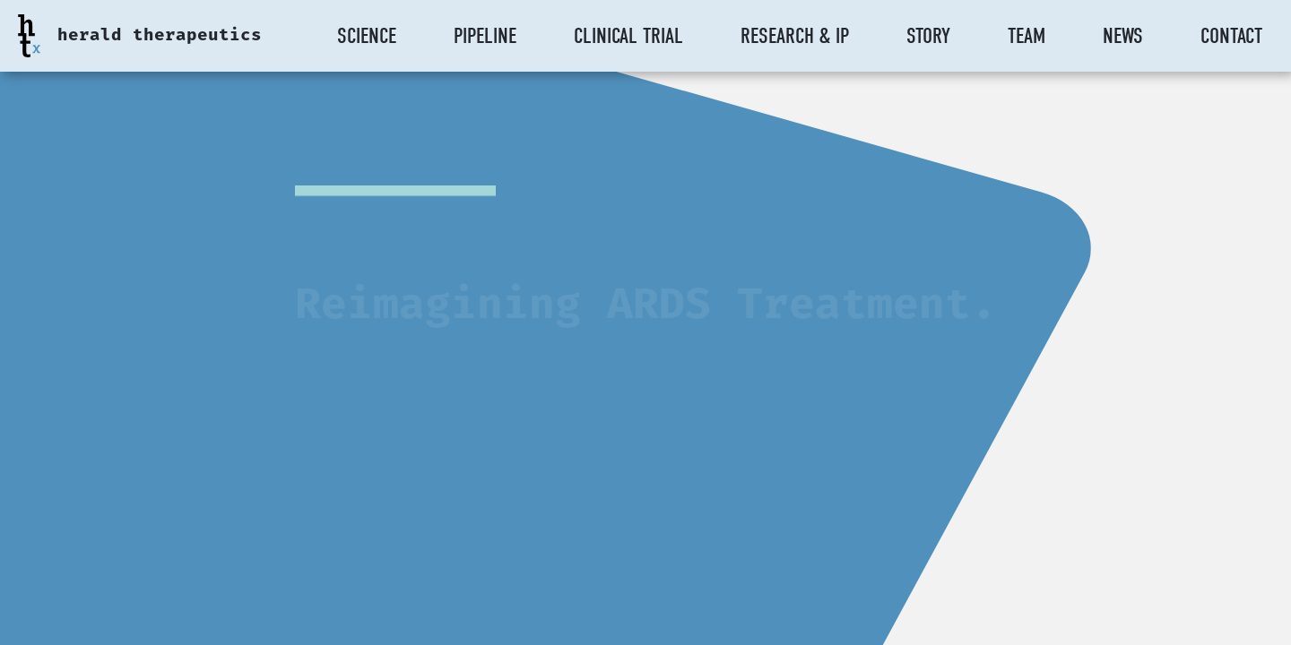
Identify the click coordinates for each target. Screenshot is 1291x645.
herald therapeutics (159, 36)
